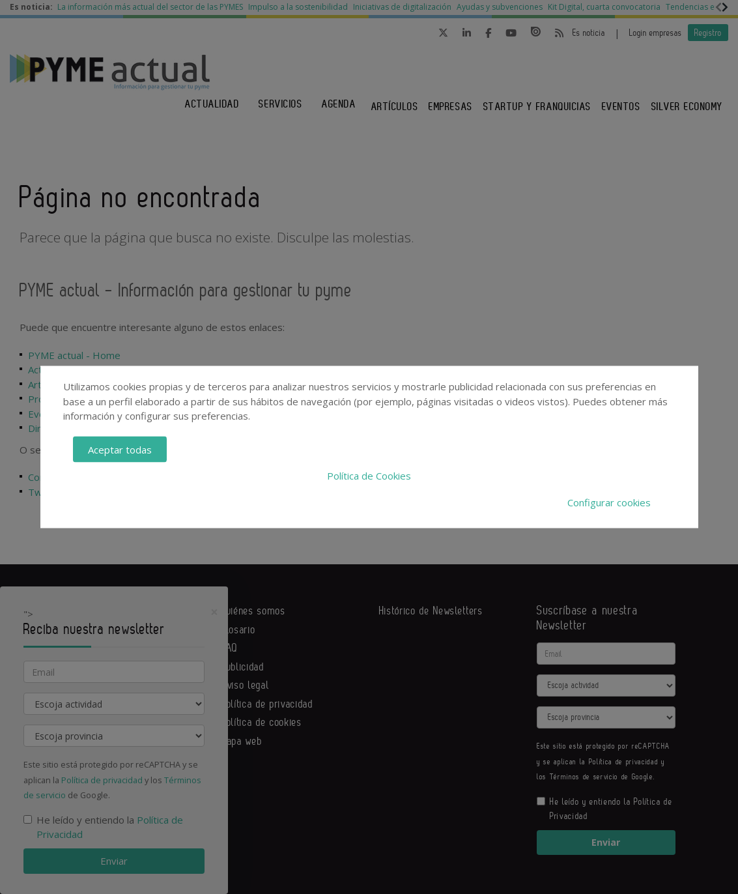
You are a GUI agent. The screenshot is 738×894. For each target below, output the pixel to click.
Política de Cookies (369, 475)
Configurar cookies (609, 501)
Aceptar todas (120, 448)
